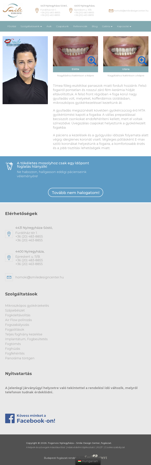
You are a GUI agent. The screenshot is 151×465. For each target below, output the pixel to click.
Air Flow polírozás (18, 320)
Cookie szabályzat (115, 446)
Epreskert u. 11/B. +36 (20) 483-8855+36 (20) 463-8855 (80, 259)
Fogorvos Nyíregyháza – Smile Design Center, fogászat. (80, 442)
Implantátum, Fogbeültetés (26, 339)
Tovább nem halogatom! (75, 193)
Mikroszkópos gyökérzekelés (27, 306)
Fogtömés (13, 343)
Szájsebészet (15, 311)
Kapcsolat (123, 26)
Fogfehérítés (15, 353)
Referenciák (80, 26)
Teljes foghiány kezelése (24, 334)
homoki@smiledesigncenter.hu (131, 10)
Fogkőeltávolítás (18, 316)
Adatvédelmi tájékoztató (81, 446)
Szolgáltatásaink (29, 26)
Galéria (106, 26)
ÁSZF (100, 446)
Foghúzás (12, 348)
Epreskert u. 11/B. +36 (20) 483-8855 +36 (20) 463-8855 (84, 10)
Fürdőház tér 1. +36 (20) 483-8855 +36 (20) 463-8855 (53, 10)
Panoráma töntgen (20, 357)
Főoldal (11, 26)
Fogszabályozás (17, 325)
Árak (49, 26)
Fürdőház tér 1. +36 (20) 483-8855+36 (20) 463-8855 (80, 235)
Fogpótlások (14, 329)
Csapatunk (62, 26)
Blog (95, 26)
